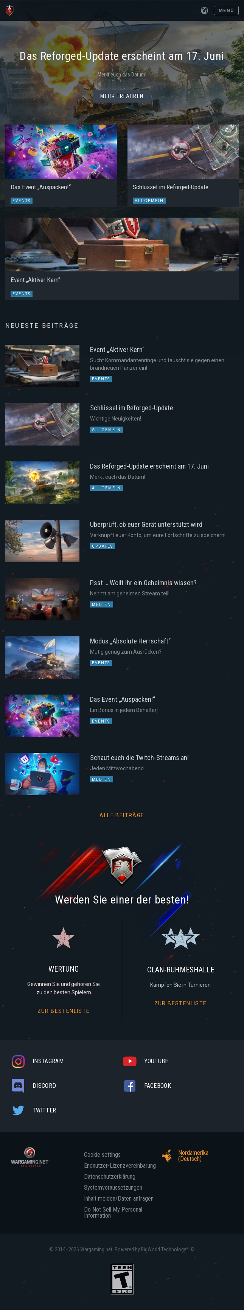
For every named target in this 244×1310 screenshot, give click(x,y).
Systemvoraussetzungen (113, 1188)
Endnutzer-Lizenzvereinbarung (120, 1166)
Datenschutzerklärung (109, 1177)
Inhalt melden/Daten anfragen (119, 1199)
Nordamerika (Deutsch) (183, 1156)
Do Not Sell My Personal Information (113, 1213)
